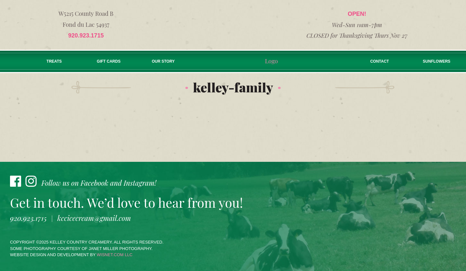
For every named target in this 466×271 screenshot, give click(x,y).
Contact (379, 61)
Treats (54, 61)
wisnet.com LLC (114, 254)
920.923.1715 (86, 35)
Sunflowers (436, 61)
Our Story (163, 61)
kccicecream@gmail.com (94, 218)
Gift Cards (109, 61)
